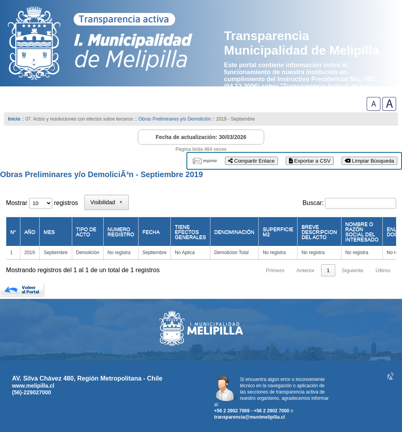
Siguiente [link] (353, 270)
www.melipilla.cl (33, 386)
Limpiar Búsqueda (369, 161)
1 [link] (328, 270)
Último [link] (383, 270)
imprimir (210, 161)
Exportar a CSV (310, 161)
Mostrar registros (42, 203)
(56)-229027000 (31, 392)
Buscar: (312, 203)
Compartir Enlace (251, 161)
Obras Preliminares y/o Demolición (174, 119)
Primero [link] (275, 270)
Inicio (14, 119)
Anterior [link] (305, 270)
